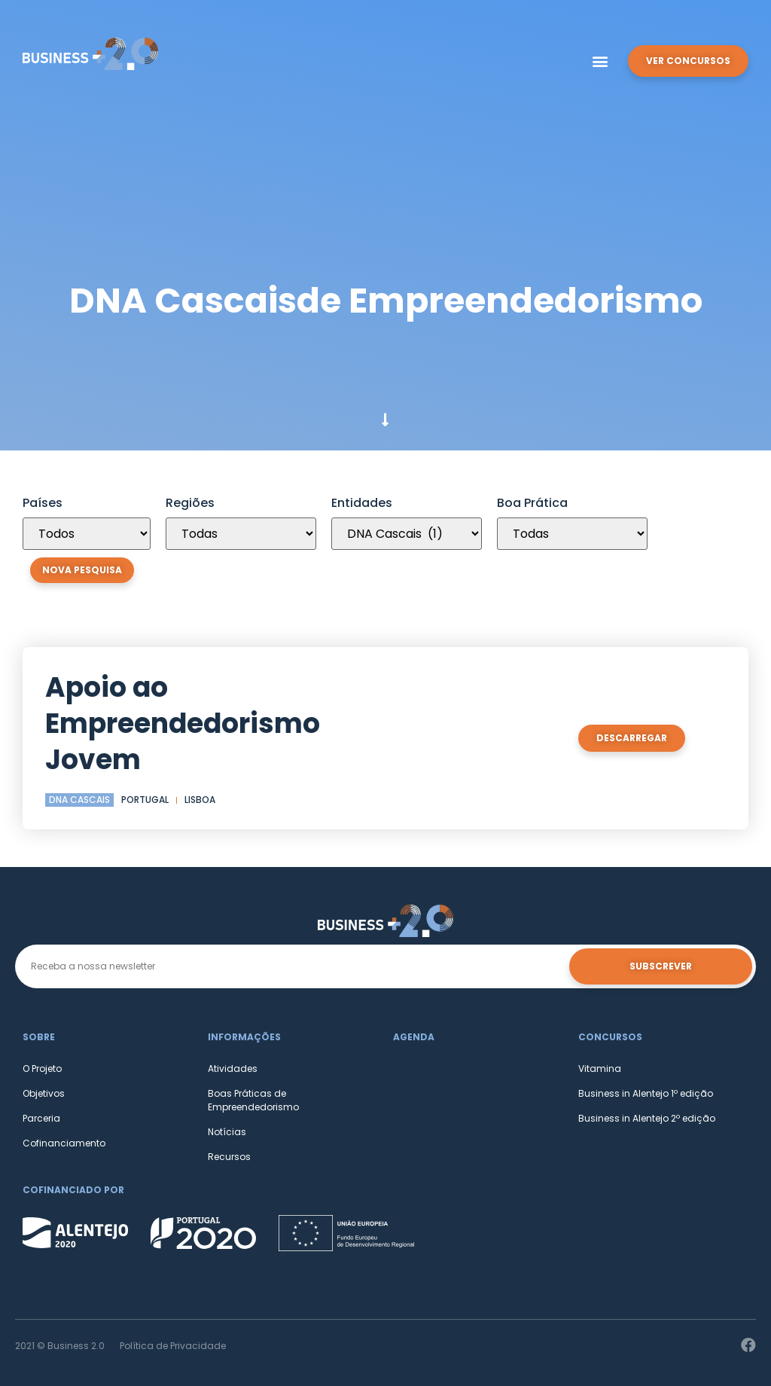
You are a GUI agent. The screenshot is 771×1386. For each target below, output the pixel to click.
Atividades (233, 1068)
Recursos (229, 1156)
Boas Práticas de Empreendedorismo (253, 1100)
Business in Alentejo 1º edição (645, 1093)
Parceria (41, 1118)
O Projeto (42, 1068)
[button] (600, 61)
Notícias (227, 1131)
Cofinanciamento (64, 1143)
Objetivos (44, 1093)
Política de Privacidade (173, 1345)
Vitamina (599, 1068)
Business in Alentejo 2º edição (646, 1118)
